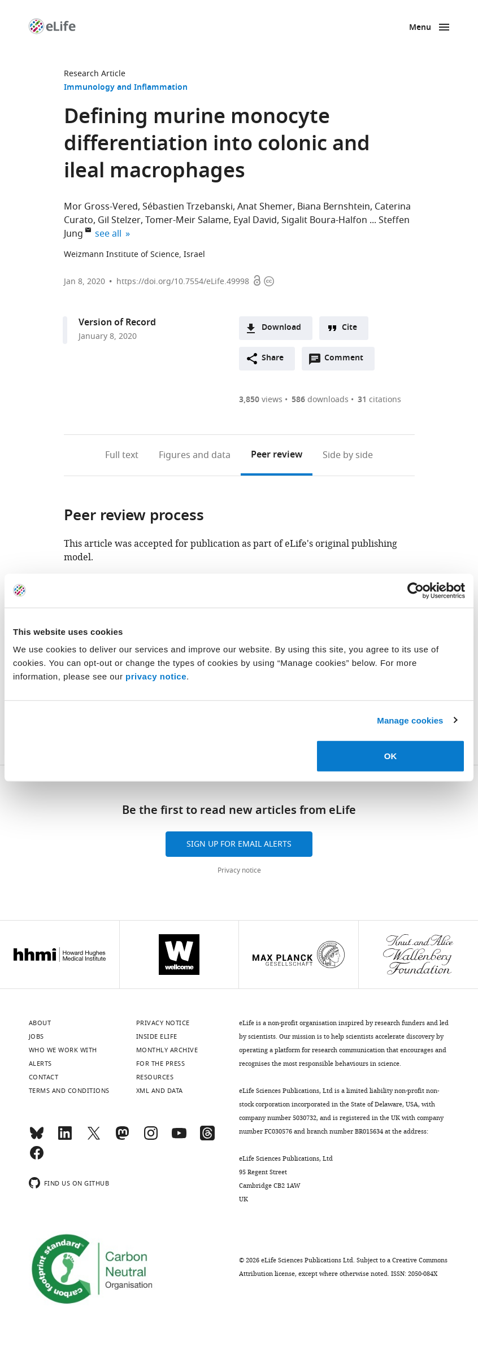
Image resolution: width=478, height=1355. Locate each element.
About (40, 1022)
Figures (195, 455)
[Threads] (207, 1138)
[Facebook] (37, 1158)
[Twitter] (94, 1138)
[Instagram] (151, 1138)
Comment (347, 361)
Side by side (348, 455)
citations (379, 400)
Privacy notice (239, 870)
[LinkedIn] (65, 1138)
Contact (44, 1077)
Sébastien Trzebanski (187, 207)
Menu (420, 27)
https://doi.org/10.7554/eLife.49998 (182, 281)
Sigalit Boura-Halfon (324, 220)
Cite (349, 327)
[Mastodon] (122, 1138)
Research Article (94, 74)
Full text (121, 455)
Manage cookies (410, 720)
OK (390, 756)
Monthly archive (167, 1050)
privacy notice (155, 676)
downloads (320, 400)
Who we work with (63, 1050)
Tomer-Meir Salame (187, 220)
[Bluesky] (37, 1138)
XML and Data (159, 1090)
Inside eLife (156, 1036)
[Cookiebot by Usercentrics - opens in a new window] (415, 590)
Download (281, 327)
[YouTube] (179, 1138)
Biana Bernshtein (333, 207)
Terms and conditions (69, 1090)
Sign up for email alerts (239, 844)
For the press (160, 1063)
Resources (155, 1077)
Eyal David (255, 220)
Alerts (40, 1063)
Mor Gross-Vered (101, 207)
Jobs (36, 1036)
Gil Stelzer (119, 220)
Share (273, 358)
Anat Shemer (265, 207)
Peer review (276, 455)
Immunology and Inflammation (126, 87)
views (261, 400)
